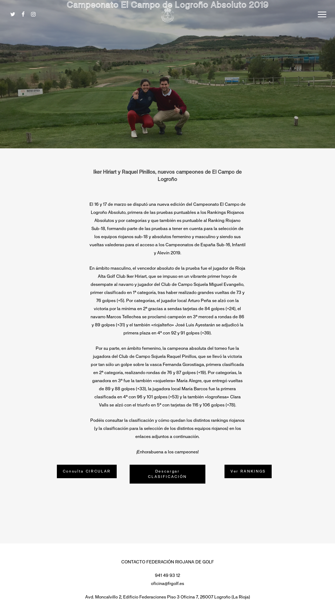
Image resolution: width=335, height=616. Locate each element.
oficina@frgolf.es (167, 583)
